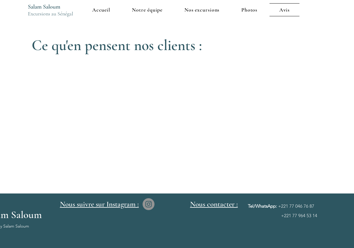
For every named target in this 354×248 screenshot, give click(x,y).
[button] (202, 9)
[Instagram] (148, 204)
